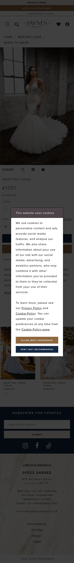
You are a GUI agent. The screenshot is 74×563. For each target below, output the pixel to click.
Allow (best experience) (37, 340)
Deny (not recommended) (37, 349)
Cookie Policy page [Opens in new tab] (35, 329)
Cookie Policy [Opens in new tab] (26, 313)
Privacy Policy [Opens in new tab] (32, 308)
